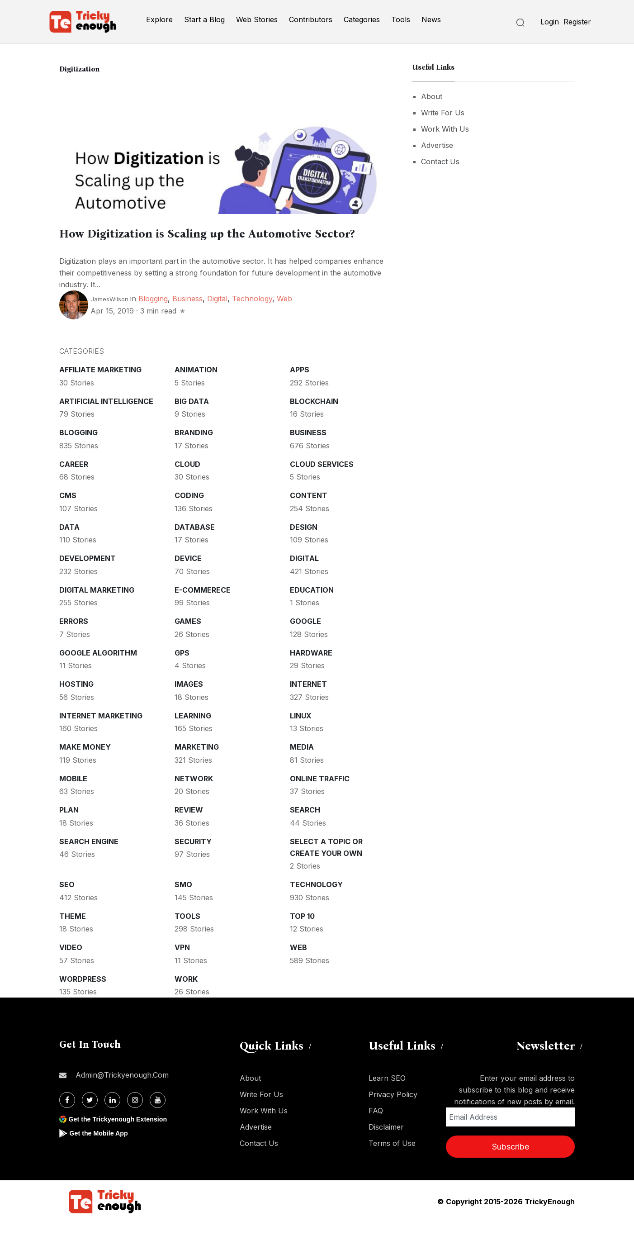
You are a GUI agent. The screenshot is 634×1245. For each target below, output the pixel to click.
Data (69, 549)
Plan (69, 832)
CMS (67, 518)
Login (549, 21)
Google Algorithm (98, 675)
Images (189, 706)
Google (305, 643)
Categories (362, 19)
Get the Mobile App (102, 1155)
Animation (196, 392)
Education (312, 612)
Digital (217, 321)
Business (187, 321)
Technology (252, 321)
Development (87, 580)
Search (305, 832)
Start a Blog (204, 19)
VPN (182, 969)
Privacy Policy (393, 1116)
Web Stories (257, 19)
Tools (400, 19)
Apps (299, 392)
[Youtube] (158, 1123)
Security (193, 864)
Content (308, 518)
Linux (301, 738)
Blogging (153, 321)
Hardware (311, 675)
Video (70, 969)
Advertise (437, 145)
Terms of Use (392, 1165)
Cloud (187, 486)
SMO (183, 907)
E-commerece (203, 612)
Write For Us (442, 112)
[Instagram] (135, 1123)
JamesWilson (109, 321)
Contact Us (440, 161)
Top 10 (302, 938)
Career (73, 486)
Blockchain (314, 423)
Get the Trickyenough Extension (123, 1141)
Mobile (73, 801)
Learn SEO (387, 1100)
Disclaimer (386, 1149)
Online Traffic (320, 801)
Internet (308, 706)
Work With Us (445, 128)
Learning (193, 738)
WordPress (82, 1001)
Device (188, 580)
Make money (85, 769)
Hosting (76, 706)
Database (195, 549)
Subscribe (510, 1169)
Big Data (192, 423)
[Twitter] (90, 1123)
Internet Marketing (100, 738)
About (431, 96)
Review (189, 832)
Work (186, 1001)
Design (303, 549)
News (431, 19)
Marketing (197, 769)
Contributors (310, 19)
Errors (73, 643)
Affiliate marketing (100, 392)
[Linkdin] (112, 1123)
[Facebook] (67, 1123)
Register (577, 21)
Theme (72, 938)
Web (284, 321)
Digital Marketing (96, 612)
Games (188, 643)
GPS (182, 675)
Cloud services (322, 486)
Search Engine (88, 864)
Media (302, 769)
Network (194, 801)
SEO (67, 907)
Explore (159, 19)
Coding (189, 518)
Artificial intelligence (106, 423)
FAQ (376, 1133)
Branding (194, 455)
